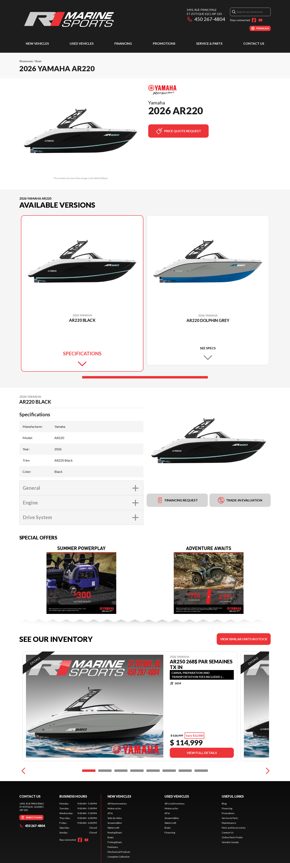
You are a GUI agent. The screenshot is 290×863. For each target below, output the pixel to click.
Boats (111, 855)
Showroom (26, 61)
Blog (224, 821)
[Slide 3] (121, 788)
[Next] (267, 789)
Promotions (164, 43)
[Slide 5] (153, 788)
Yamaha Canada (230, 860)
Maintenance (229, 840)
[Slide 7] (185, 788)
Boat (38, 61)
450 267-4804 (206, 19)
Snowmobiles (115, 840)
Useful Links (233, 814)
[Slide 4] (137, 788)
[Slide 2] (105, 788)
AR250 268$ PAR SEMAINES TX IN (201, 664)
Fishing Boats (115, 860)
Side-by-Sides (115, 835)
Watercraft (113, 845)
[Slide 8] (201, 788)
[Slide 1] (145, 377)
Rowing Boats (115, 850)
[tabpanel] (78, 836)
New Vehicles (37, 43)
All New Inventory (117, 821)
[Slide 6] (169, 788)
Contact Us (253, 43)
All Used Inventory (174, 821)
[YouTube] (260, 20)
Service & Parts (209, 43)
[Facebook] (254, 20)
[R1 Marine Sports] (69, 19)
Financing (123, 43)
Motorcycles (114, 826)
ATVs (110, 831)
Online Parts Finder (232, 855)
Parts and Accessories (234, 845)
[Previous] (23, 789)
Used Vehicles (82, 43)
